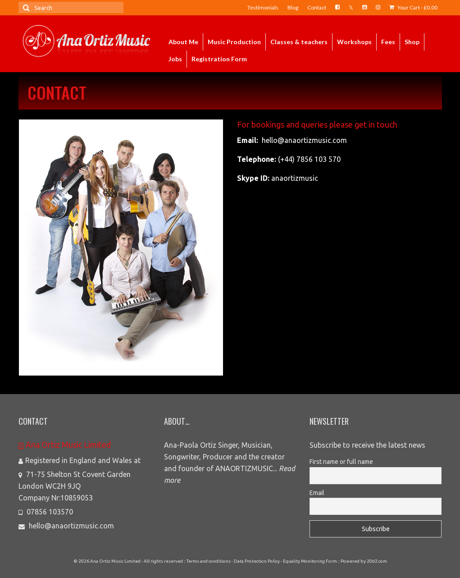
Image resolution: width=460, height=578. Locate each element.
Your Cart (413, 7)
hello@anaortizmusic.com (66, 526)
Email (317, 492)
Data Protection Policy (257, 561)
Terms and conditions (209, 561)
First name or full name (341, 461)
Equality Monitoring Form (310, 561)
